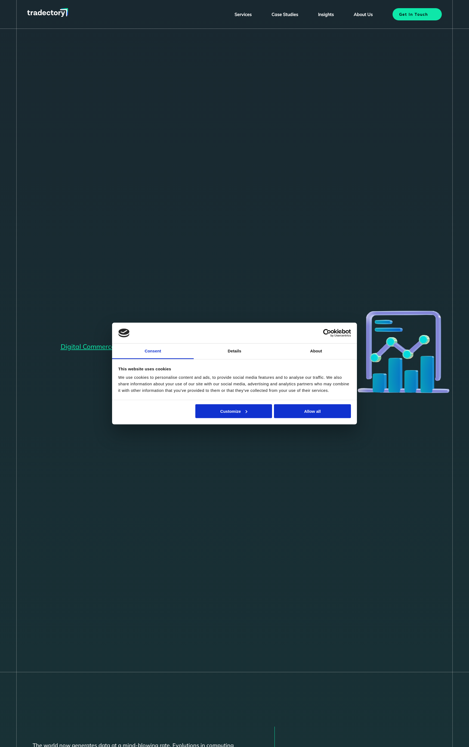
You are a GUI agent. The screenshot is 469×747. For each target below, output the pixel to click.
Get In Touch (413, 14)
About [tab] (316, 351)
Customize (234, 411)
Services (243, 14)
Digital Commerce (88, 346)
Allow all (312, 411)
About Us (363, 14)
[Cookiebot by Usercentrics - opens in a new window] (327, 333)
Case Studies (284, 14)
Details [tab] (234, 351)
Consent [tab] (153, 351)
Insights (326, 14)
